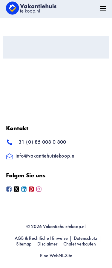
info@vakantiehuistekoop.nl (41, 156)
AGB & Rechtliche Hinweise (41, 238)
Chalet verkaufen (79, 244)
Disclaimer (47, 244)
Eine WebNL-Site (56, 256)
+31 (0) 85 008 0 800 (36, 142)
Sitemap (23, 244)
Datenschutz (85, 238)
